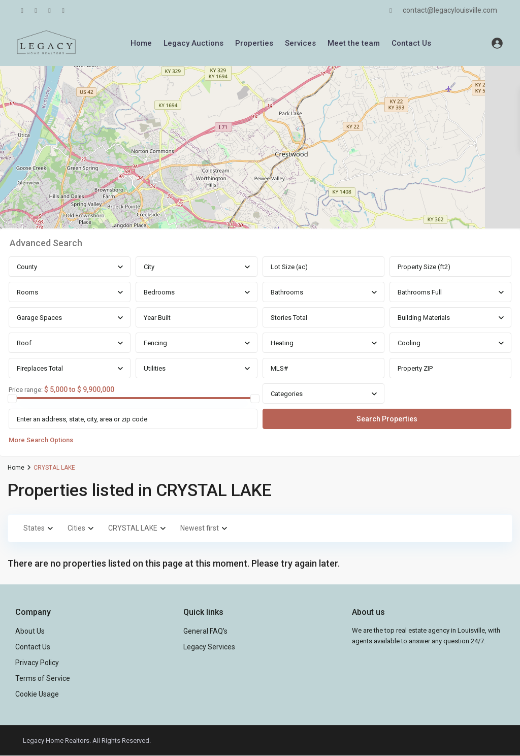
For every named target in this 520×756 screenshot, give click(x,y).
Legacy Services (209, 647)
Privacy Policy (37, 663)
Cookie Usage (37, 694)
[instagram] (63, 10)
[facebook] (22, 10)
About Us (30, 631)
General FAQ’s (205, 631)
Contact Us (411, 43)
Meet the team (354, 43)
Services (300, 43)
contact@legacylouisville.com (450, 10)
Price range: (26, 389)
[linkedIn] (36, 10)
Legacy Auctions (193, 43)
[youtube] (49, 10)
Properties (254, 43)
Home (141, 43)
